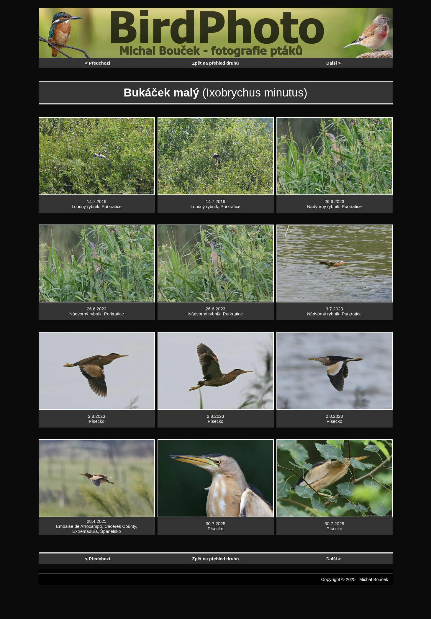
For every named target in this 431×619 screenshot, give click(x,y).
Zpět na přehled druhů (215, 62)
